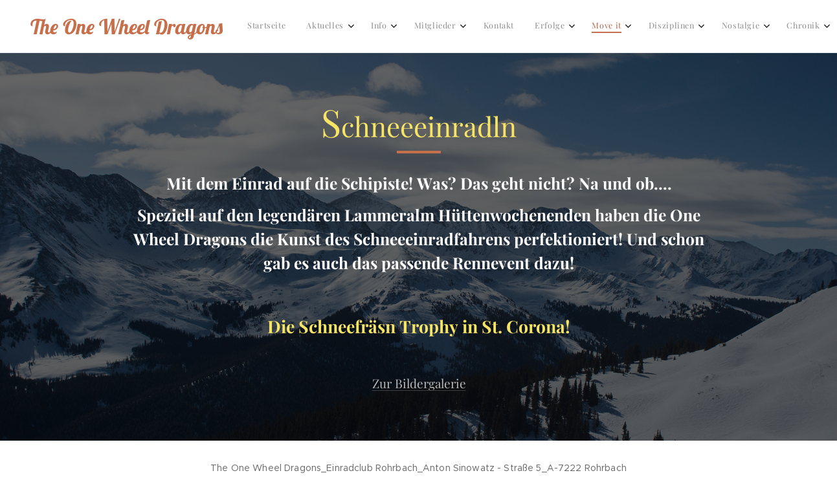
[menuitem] (531, 26)
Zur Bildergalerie (418, 383)
